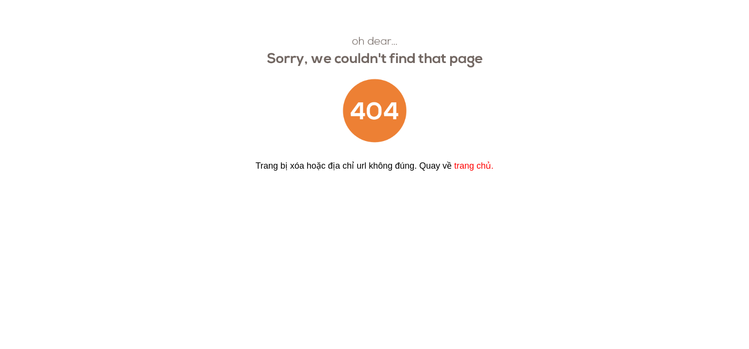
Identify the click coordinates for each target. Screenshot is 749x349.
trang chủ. (473, 166)
